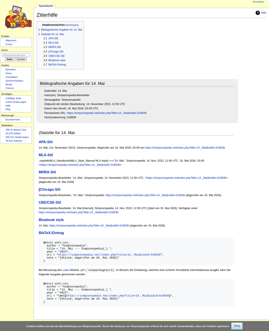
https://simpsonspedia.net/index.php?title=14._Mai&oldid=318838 (107, 113)
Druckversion (12, 119)
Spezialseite (46, 6)
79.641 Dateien (13, 140)
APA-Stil (46, 142)
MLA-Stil (46, 155)
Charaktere (11, 77)
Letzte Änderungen (15, 102)
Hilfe (260, 13)
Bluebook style (51, 220)
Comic (8, 44)
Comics (9, 88)
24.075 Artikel (12, 133)
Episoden (10, 69)
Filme (8, 73)
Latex (66, 270)
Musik (8, 84)
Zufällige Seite (13, 98)
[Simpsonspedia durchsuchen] (15, 55)
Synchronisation (14, 80)
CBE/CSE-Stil (50, 202)
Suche (4, 50)
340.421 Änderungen (17, 137)
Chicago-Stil (50, 189)
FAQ (7, 109)
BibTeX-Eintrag (51, 233)
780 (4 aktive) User (15, 129)
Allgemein (10, 40)
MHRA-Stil (47, 172)
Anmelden (258, 1)
